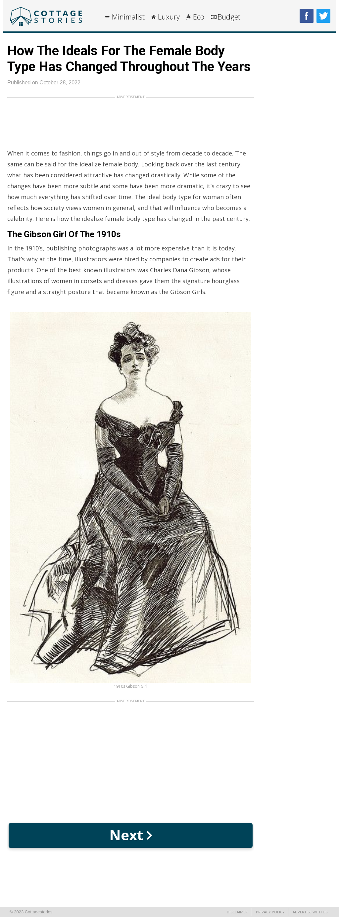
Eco (198, 16)
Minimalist (128, 16)
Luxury (169, 16)
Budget (229, 16)
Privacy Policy (270, 911)
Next (130, 834)
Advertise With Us (310, 911)
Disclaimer (237, 911)
